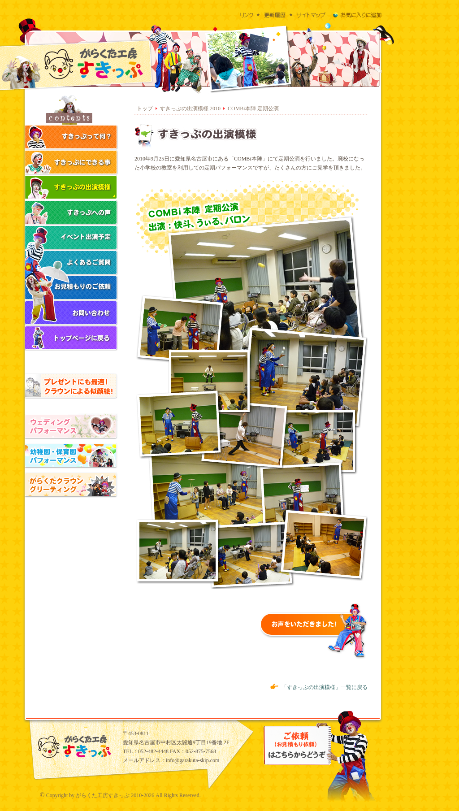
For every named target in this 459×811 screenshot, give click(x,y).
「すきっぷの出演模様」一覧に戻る (319, 687)
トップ (145, 108)
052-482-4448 (153, 751)
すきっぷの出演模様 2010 (190, 108)
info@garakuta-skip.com (192, 760)
